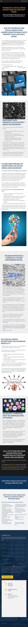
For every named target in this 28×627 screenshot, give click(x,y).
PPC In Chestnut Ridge (18, 512)
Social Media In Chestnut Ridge (6, 522)
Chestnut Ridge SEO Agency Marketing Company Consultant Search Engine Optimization (7, 520)
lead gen (5, 439)
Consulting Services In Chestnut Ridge (7, 505)
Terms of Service (10, 572)
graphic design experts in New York (8, 371)
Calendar (9, 590)
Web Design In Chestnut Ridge (19, 522)
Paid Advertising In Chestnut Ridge (20, 511)
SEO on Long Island (20, 289)
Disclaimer (24, 624)
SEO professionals (9, 327)
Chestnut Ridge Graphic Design (6, 508)
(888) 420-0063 (12, 464)
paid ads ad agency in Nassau (20, 439)
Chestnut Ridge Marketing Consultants (20, 505)
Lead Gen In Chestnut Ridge (19, 508)
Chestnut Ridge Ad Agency (6, 504)
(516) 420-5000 (10, 585)
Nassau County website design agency (18, 369)
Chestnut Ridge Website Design (6, 523)
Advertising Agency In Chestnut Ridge (20, 504)
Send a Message (7, 577)
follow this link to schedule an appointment (12, 466)
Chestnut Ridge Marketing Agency (7, 511)
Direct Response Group (10, 623)
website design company (13, 67)
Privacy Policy (17, 572)
